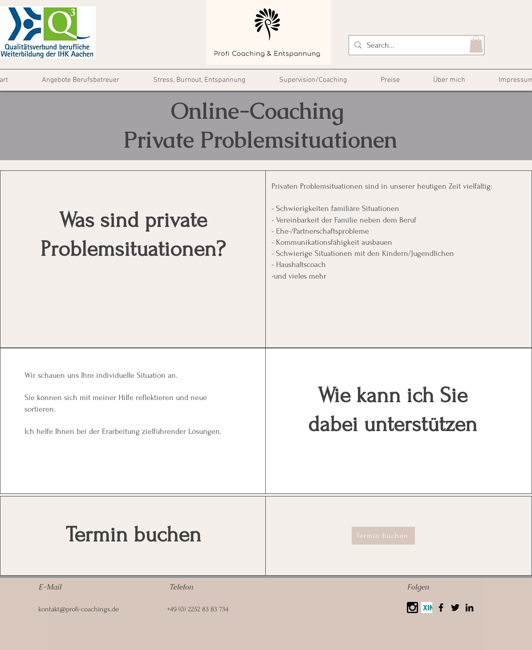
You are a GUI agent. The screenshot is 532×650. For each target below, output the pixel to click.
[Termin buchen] (383, 536)
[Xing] (426, 607)
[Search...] (416, 45)
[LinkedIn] (469, 607)
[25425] (412, 607)
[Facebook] (441, 607)
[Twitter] (455, 607)
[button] (476, 44)
